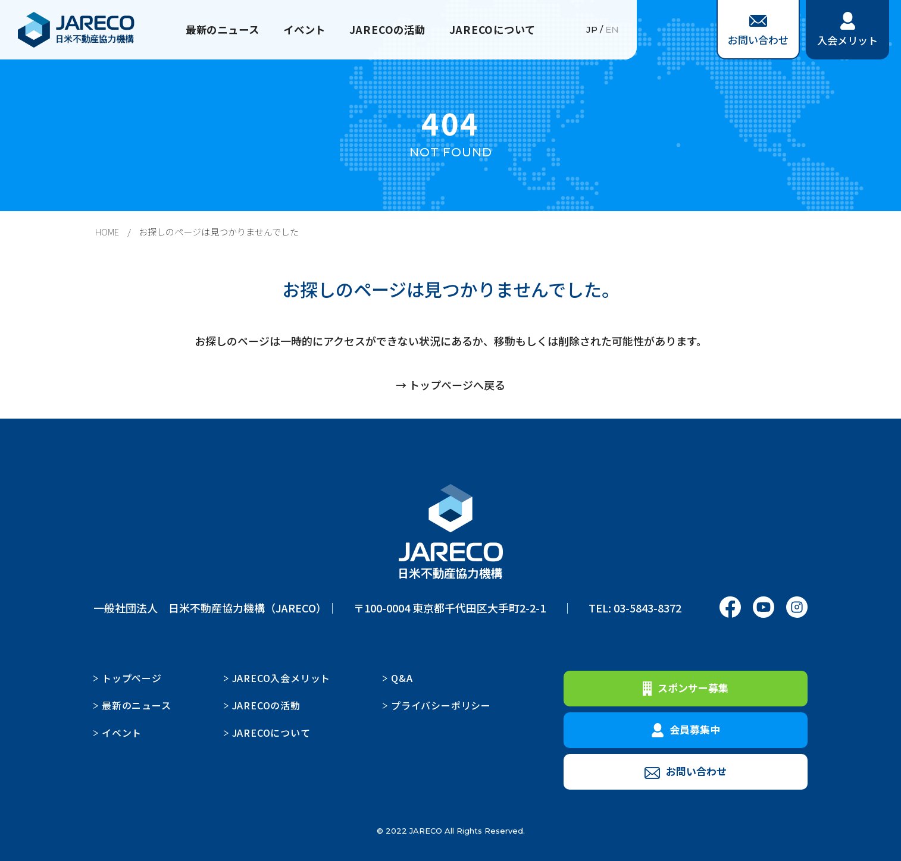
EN (612, 29)
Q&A (401, 678)
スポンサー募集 (685, 688)
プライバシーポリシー (441, 705)
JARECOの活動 (388, 29)
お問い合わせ (758, 31)
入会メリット (847, 30)
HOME (107, 231)
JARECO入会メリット (281, 678)
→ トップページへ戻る (450, 384)
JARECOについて (497, 29)
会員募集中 (686, 729)
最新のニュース (217, 29)
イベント (303, 29)
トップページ (132, 678)
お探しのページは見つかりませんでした (219, 231)
